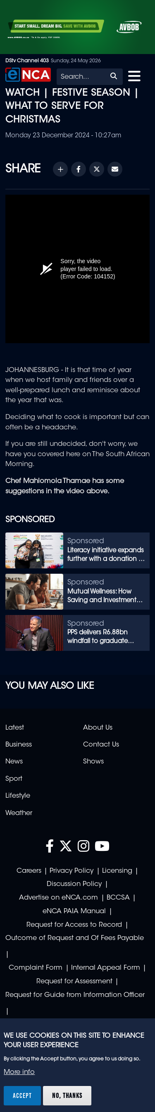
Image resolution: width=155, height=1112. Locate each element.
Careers (29, 871)
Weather (18, 813)
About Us (97, 728)
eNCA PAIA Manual (74, 911)
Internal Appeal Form (105, 968)
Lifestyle (17, 796)
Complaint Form (35, 968)
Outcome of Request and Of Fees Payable (74, 938)
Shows (93, 762)
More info (19, 1072)
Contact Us (101, 745)
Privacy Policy (71, 871)
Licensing (117, 871)
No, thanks (67, 1095)
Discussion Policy (74, 884)
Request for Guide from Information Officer (75, 995)
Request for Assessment (74, 981)
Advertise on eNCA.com (58, 898)
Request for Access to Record (74, 925)
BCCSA (118, 898)
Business (18, 745)
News (14, 762)
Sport (13, 779)
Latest (14, 728)
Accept (22, 1095)
